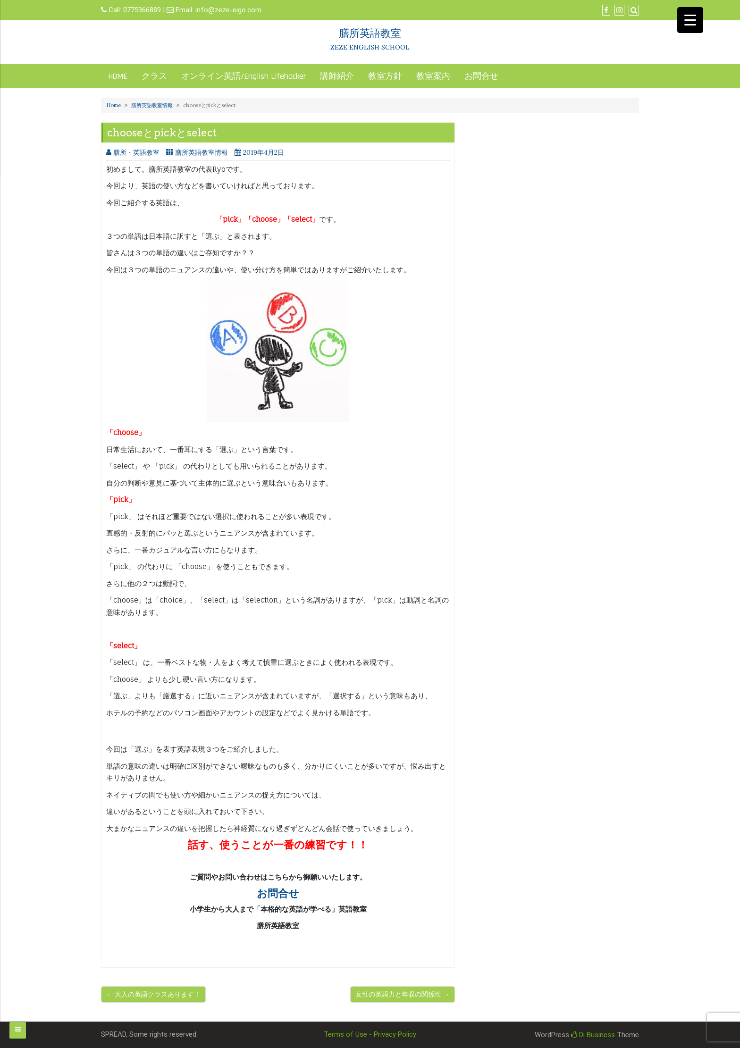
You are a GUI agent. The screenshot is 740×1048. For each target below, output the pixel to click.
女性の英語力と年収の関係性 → (402, 994)
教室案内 (433, 76)
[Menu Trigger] (690, 20)
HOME (117, 76)
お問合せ (481, 76)
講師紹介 (337, 76)
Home (113, 105)
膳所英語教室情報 (152, 105)
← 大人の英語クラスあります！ (153, 994)
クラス (154, 76)
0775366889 (142, 10)
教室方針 (385, 76)
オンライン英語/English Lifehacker (243, 76)
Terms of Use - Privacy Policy (370, 1034)
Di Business (593, 1035)
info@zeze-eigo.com (228, 10)
